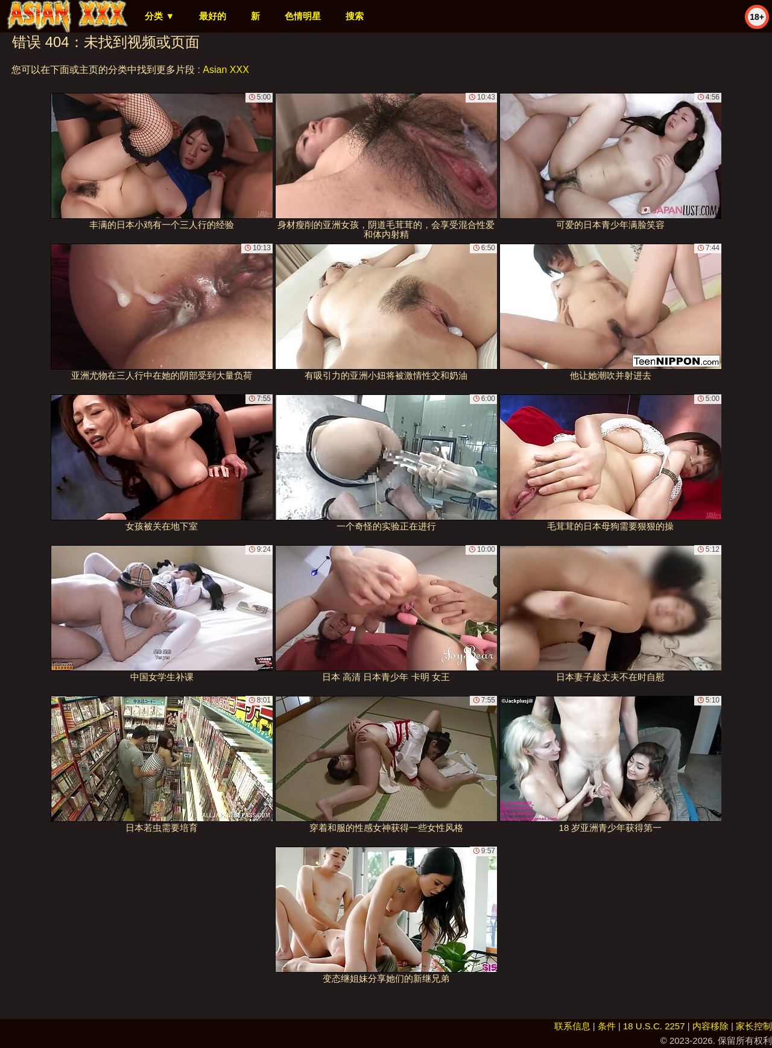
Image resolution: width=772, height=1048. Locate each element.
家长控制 (754, 1026)
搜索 (355, 16)
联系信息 (572, 1026)
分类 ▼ (159, 16)
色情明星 (303, 16)
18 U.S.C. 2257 (654, 1026)
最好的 (212, 16)
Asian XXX (225, 70)
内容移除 (710, 1026)
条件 (607, 1026)
